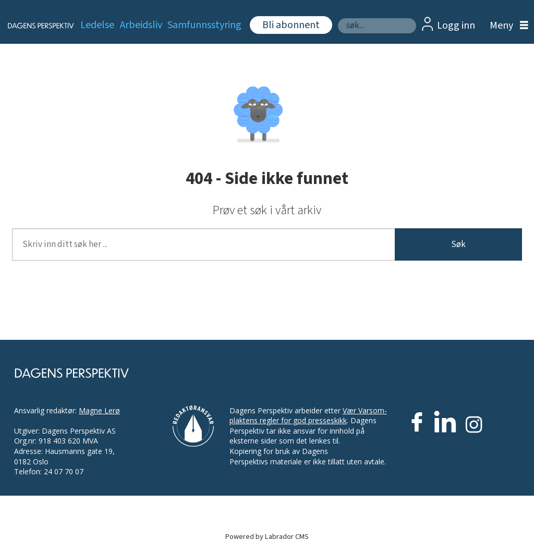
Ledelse (97, 25)
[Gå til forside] (34, 25)
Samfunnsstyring (204, 25)
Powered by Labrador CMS (267, 536)
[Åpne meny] (506, 25)
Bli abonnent (291, 25)
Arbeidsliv (141, 25)
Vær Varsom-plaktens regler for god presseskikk (308, 415)
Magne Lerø (99, 410)
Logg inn (456, 25)
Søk (458, 244)
